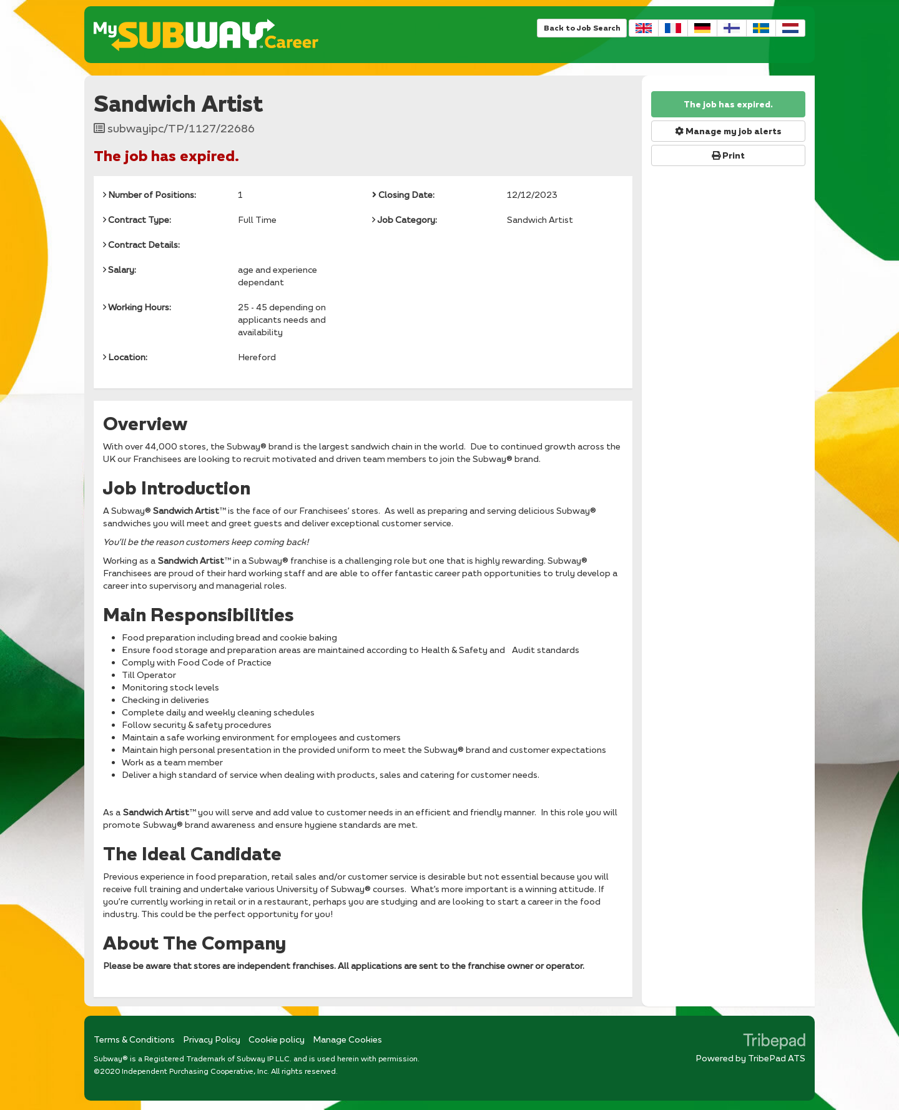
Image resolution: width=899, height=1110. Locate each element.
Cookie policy (276, 1039)
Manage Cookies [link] (347, 1039)
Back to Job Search (582, 27)
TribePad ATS (776, 1058)
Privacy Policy (211, 1039)
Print (728, 155)
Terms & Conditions (134, 1039)
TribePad (774, 1042)
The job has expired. (728, 104)
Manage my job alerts (728, 131)
